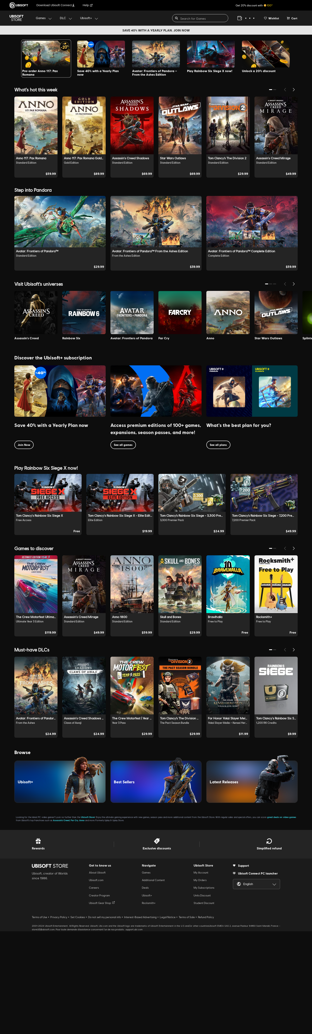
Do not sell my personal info (104, 1019)
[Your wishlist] (271, 18)
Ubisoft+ (147, 998)
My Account (201, 975)
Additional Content (153, 982)
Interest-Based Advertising (140, 1019)
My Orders (200, 982)
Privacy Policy (58, 1019)
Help (88, 5)
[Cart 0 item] (292, 18)
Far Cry (74, 923)
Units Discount (202, 998)
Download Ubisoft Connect (55, 5)
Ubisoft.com (96, 982)
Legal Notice (168, 1019)
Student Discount (204, 1005)
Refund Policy (206, 1019)
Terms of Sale (187, 1019)
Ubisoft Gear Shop (102, 1005)
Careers (94, 990)
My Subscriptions (204, 990)
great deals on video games (281, 920)
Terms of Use (39, 1019)
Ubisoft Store (88, 920)
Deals (145, 990)
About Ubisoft (97, 975)
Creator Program (99, 998)
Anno (82, 923)
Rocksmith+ (149, 1005)
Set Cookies (77, 1019)
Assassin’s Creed (61, 923)
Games (146, 975)
